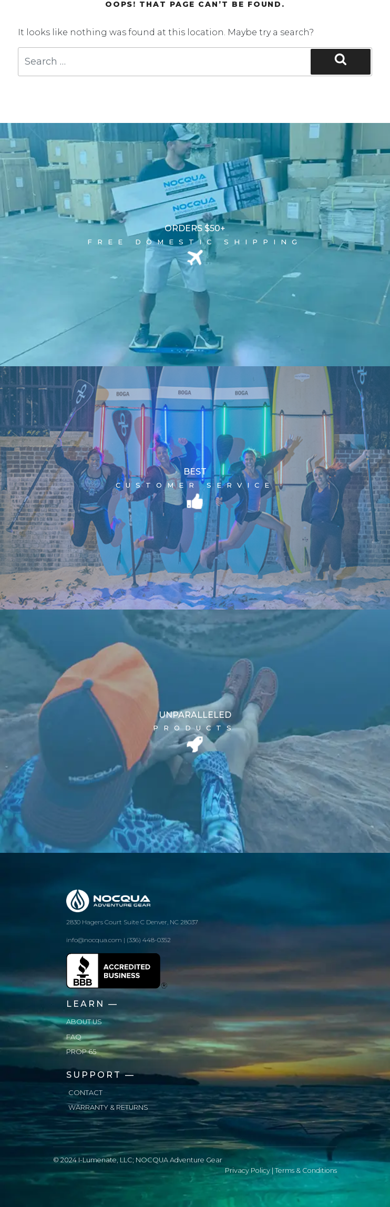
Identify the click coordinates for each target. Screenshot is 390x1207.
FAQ (73, 1037)
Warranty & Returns (108, 1107)
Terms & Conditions (306, 1170)
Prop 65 (81, 1052)
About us (84, 1022)
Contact (85, 1093)
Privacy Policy (247, 1170)
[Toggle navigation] (322, 16)
